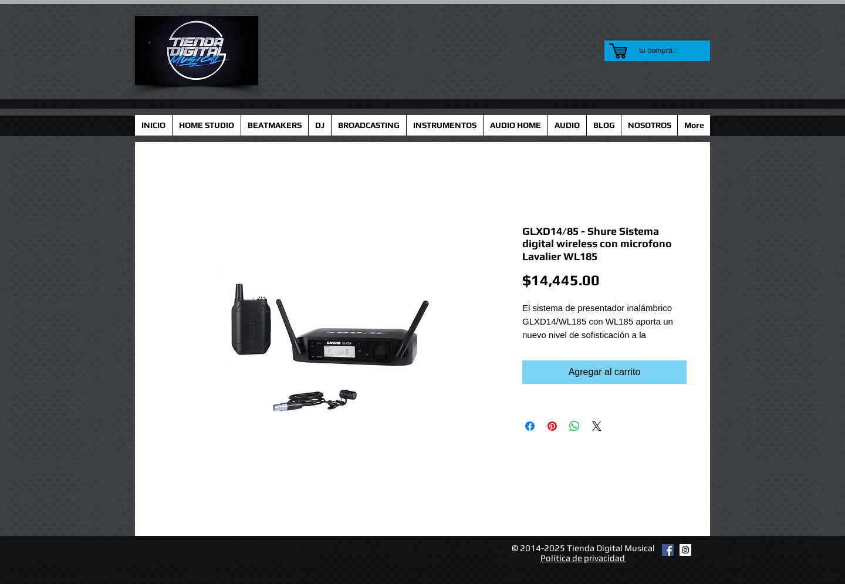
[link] (665, 50)
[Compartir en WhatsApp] (574, 426)
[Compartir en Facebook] (530, 426)
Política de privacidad (583, 558)
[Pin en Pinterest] (552, 426)
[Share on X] (597, 426)
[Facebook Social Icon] (668, 550)
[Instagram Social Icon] (685, 550)
